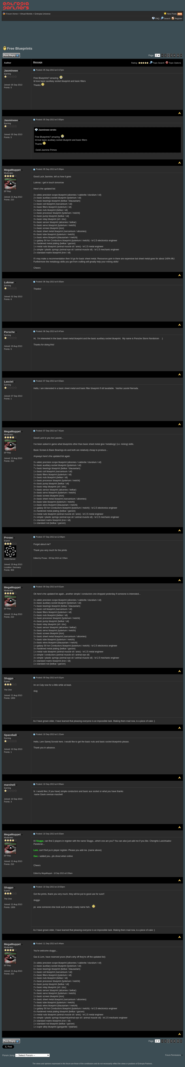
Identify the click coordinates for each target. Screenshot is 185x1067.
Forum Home (12, 14)
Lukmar (10, 282)
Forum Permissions (174, 1055)
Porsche (10, 331)
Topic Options (173, 63)
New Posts (172, 14)
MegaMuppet (13, 169)
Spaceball (11, 734)
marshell (10, 784)
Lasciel (9, 381)
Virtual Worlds (26, 14)
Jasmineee (12, 70)
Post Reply (11, 55)
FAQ (158, 18)
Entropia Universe (42, 14)
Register (178, 18)
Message (37, 62)
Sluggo (9, 678)
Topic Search (157, 63)
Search (165, 18)
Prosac (9, 537)
